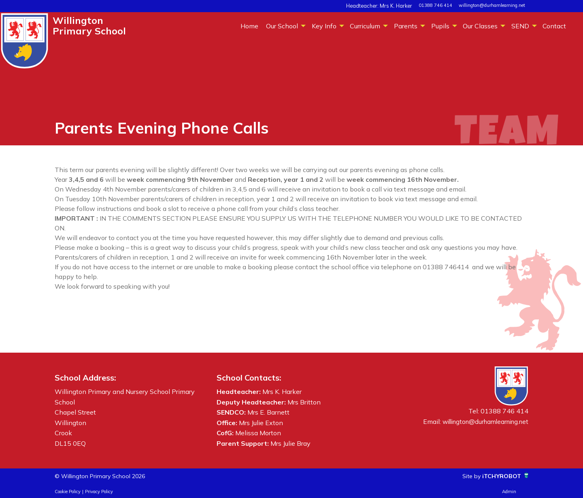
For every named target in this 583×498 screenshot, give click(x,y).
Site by (466, 476)
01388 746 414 (435, 5)
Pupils (440, 26)
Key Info (324, 26)
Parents (405, 26)
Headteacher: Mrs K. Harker (384, 5)
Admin (509, 491)
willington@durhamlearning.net (492, 5)
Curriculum (365, 26)
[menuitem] (249, 25)
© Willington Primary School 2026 (106, 476)
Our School (282, 26)
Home (249, 26)
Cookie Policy (68, 491)
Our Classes (480, 26)
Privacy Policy (99, 491)
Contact (554, 26)
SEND (520, 26)
